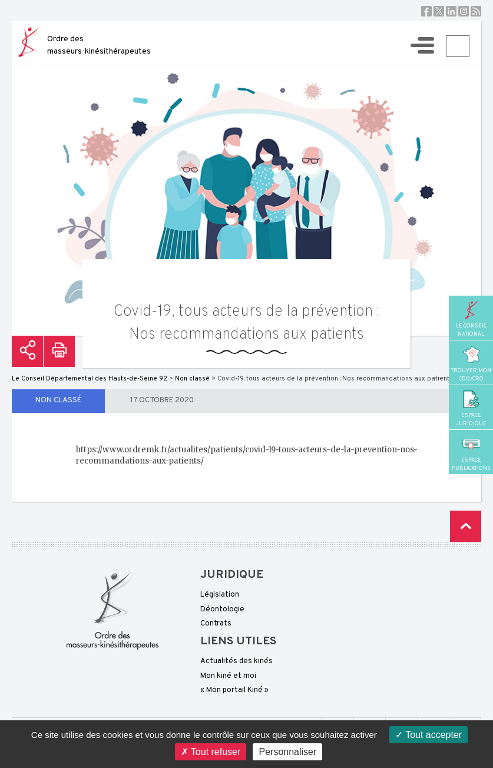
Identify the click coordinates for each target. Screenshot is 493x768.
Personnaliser (287, 752)
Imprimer (59, 351)
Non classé (58, 400)
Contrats (215, 623)
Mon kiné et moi (228, 676)
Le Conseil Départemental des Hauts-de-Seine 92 (89, 379)
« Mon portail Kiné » (234, 690)
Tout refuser (211, 752)
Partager (27, 351)
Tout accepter (428, 735)
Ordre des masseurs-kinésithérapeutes (99, 45)
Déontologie (222, 609)
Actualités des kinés (236, 661)
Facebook (426, 11)
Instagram (463, 11)
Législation (219, 595)
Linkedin (451, 11)
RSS (476, 11)
